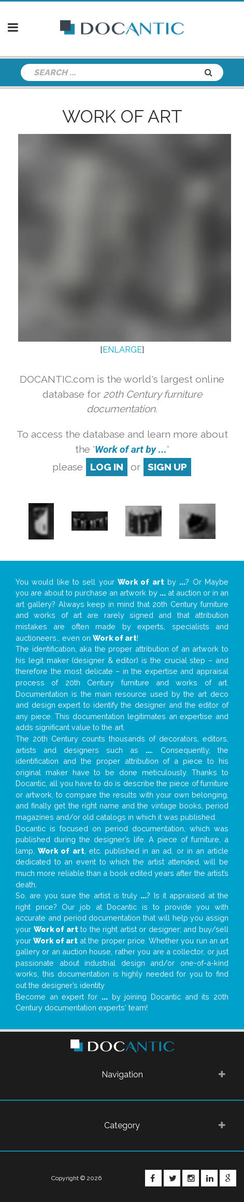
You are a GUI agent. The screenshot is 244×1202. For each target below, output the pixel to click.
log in (106, 466)
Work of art (122, 116)
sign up (167, 466)
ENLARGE (122, 350)
